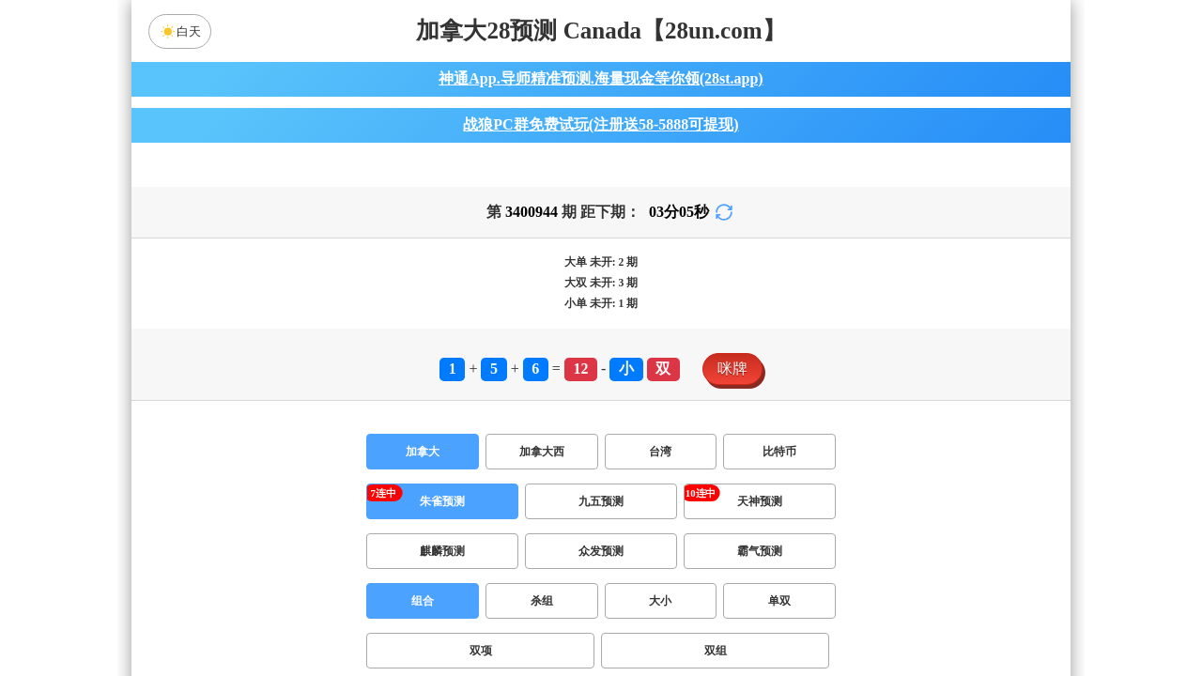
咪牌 (732, 380)
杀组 (542, 612)
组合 (422, 612)
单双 (779, 612)
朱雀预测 (442, 512)
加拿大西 (541, 462)
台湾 (660, 462)
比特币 (779, 462)
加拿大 (422, 462)
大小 (660, 612)
